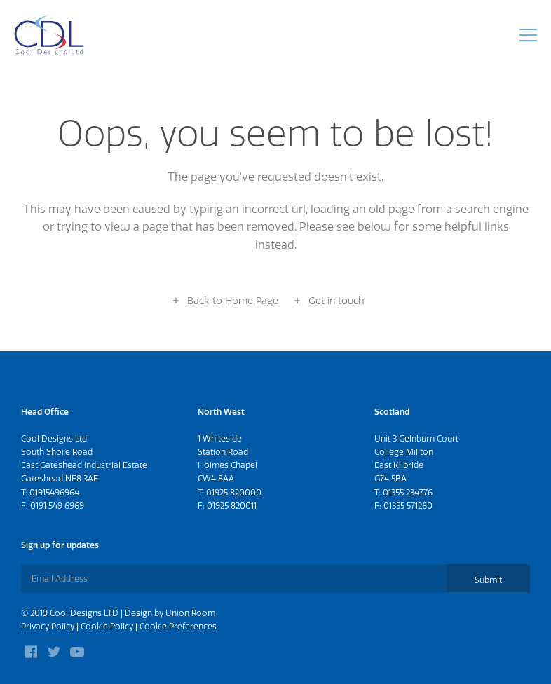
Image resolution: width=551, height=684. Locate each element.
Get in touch (336, 301)
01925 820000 (233, 492)
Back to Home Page (232, 301)
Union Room (190, 613)
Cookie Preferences (178, 626)
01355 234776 (408, 492)
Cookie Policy (107, 626)
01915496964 (54, 492)
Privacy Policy (47, 626)
